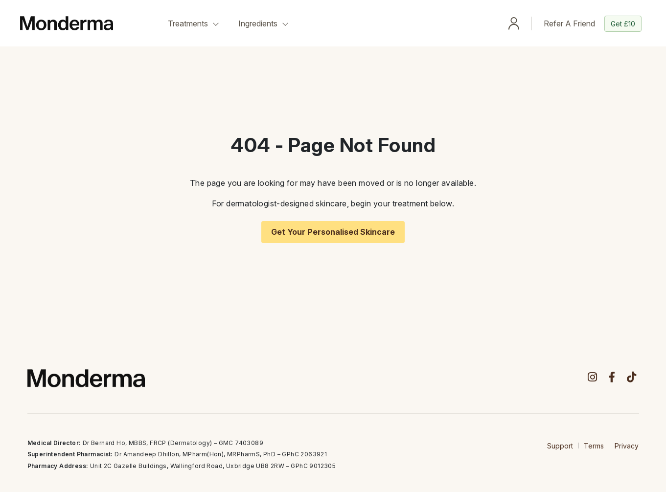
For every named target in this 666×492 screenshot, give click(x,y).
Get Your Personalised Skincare (333, 232)
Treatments (188, 23)
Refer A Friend (593, 24)
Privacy (627, 446)
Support (560, 446)
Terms (594, 446)
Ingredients (257, 23)
